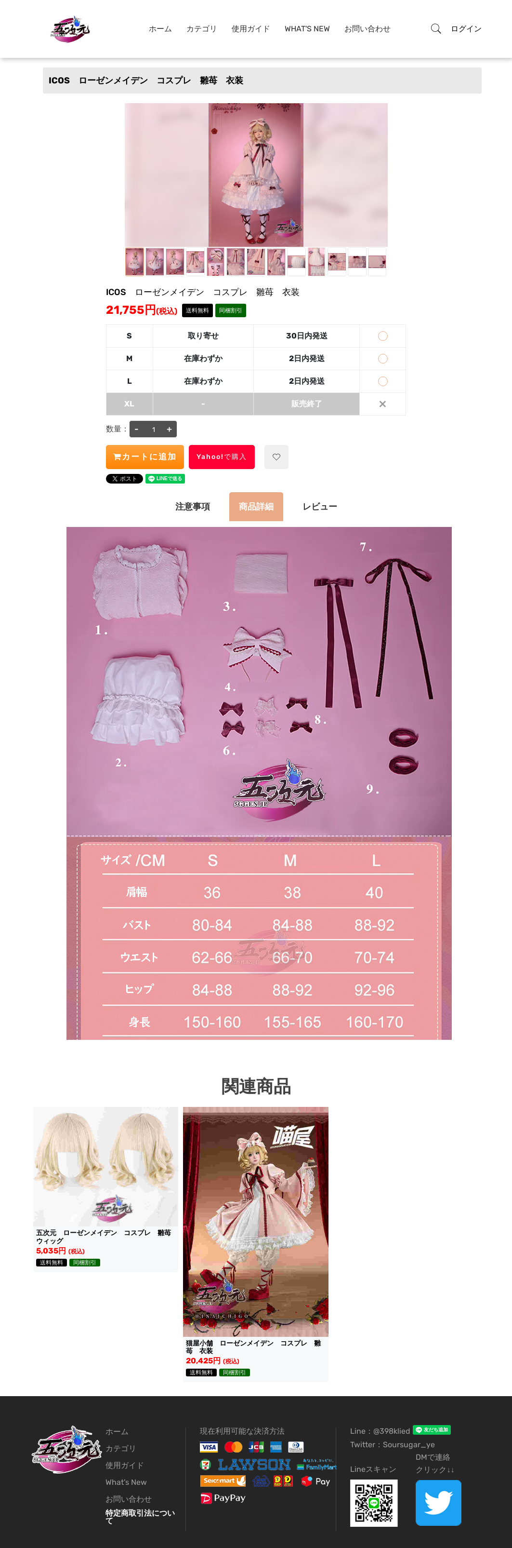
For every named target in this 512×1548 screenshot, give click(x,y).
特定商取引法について (140, 1516)
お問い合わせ (367, 28)
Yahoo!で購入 (222, 457)
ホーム (160, 28)
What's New (307, 28)
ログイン (466, 28)
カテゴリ (201, 28)
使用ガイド (251, 28)
